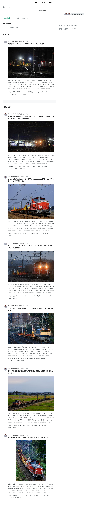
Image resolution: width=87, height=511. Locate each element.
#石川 (19, 425)
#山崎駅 (43, 358)
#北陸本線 (10, 166)
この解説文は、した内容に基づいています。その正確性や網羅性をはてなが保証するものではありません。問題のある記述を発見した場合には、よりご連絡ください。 (11, 27)
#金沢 (13, 235)
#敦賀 (45, 166)
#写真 (9, 235)
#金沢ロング (43, 92)
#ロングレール (18, 94)
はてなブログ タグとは (64, 28)
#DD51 (24, 92)
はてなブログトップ (63, 29)
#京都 (22, 361)
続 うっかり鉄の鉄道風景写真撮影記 (16, 41)
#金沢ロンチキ (18, 169)
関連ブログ (25, 18)
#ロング (45, 296)
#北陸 (23, 425)
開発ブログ (76, 28)
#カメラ (25, 94)
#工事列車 (18, 92)
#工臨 (13, 92)
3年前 (27, 305)
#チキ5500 (11, 94)
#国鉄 (18, 358)
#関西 (18, 361)
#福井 (24, 169)
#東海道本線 (37, 358)
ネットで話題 (16, 18)
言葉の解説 (7, 18)
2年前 (27, 41)
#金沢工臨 (30, 92)
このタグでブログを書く (77, 14)
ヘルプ (71, 28)
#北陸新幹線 (21, 166)
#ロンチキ (36, 92)
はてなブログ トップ (8, 7)
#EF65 (13, 358)
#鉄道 (9, 92)
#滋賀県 (19, 497)
